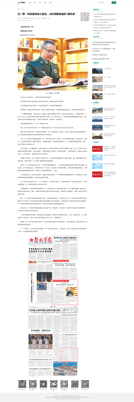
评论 (35, 2)
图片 (40, 2)
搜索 (114, 2)
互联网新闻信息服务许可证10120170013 (70, 395)
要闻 (30, 2)
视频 (45, 2)
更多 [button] (50, 2)
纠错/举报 (56, 395)
